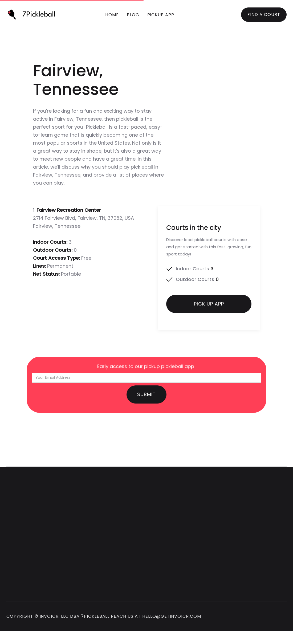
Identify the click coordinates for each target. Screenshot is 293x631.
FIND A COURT (263, 14)
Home (112, 15)
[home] (33, 15)
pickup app (160, 15)
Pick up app (209, 306)
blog (133, 15)
